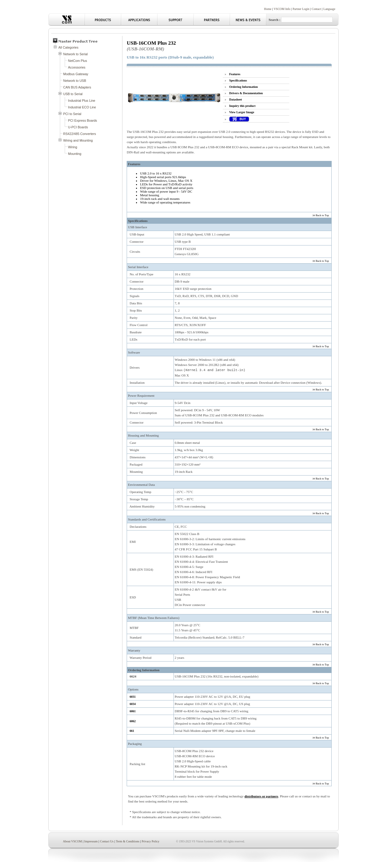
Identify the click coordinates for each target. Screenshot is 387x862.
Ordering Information (243, 86)
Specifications (238, 80)
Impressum (91, 841)
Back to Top (322, 215)
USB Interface (137, 227)
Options (133, 689)
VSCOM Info (282, 9)
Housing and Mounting (143, 435)
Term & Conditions (127, 841)
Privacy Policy (151, 841)
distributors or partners (261, 796)
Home (267, 9)
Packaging (135, 743)
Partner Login (301, 9)
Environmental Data (141, 484)
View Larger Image (241, 112)
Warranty (134, 650)
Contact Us (107, 841)
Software (134, 352)
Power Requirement (141, 395)
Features (234, 74)
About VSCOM (72, 841)
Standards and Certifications (147, 519)
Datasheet (235, 99)
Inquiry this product (242, 105)
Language (329, 9)
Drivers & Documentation (246, 93)
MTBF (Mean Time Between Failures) (153, 618)
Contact (316, 9)
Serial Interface (138, 267)
